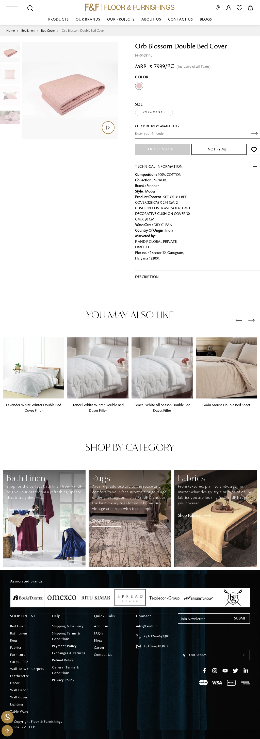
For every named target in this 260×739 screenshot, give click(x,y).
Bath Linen (18, 633)
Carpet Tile (19, 662)
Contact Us (180, 20)
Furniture (17, 655)
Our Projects (121, 20)
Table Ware (19, 711)
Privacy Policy (63, 680)
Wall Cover (19, 697)
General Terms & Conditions (65, 670)
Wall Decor (19, 690)
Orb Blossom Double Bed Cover (83, 30)
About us (151, 20)
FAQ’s (98, 633)
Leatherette (19, 676)
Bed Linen (28, 30)
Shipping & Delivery (68, 626)
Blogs (206, 20)
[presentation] (239, 320)
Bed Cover (48, 30)
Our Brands (88, 20)
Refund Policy (63, 660)
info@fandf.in (146, 626)
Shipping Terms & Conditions (66, 636)
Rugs (14, 640)
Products (58, 20)
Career (99, 647)
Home (10, 30)
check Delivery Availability (157, 126)
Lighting (16, 704)
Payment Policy (64, 646)
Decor (15, 683)
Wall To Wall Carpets (27, 669)
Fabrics (16, 647)
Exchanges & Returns (68, 653)
